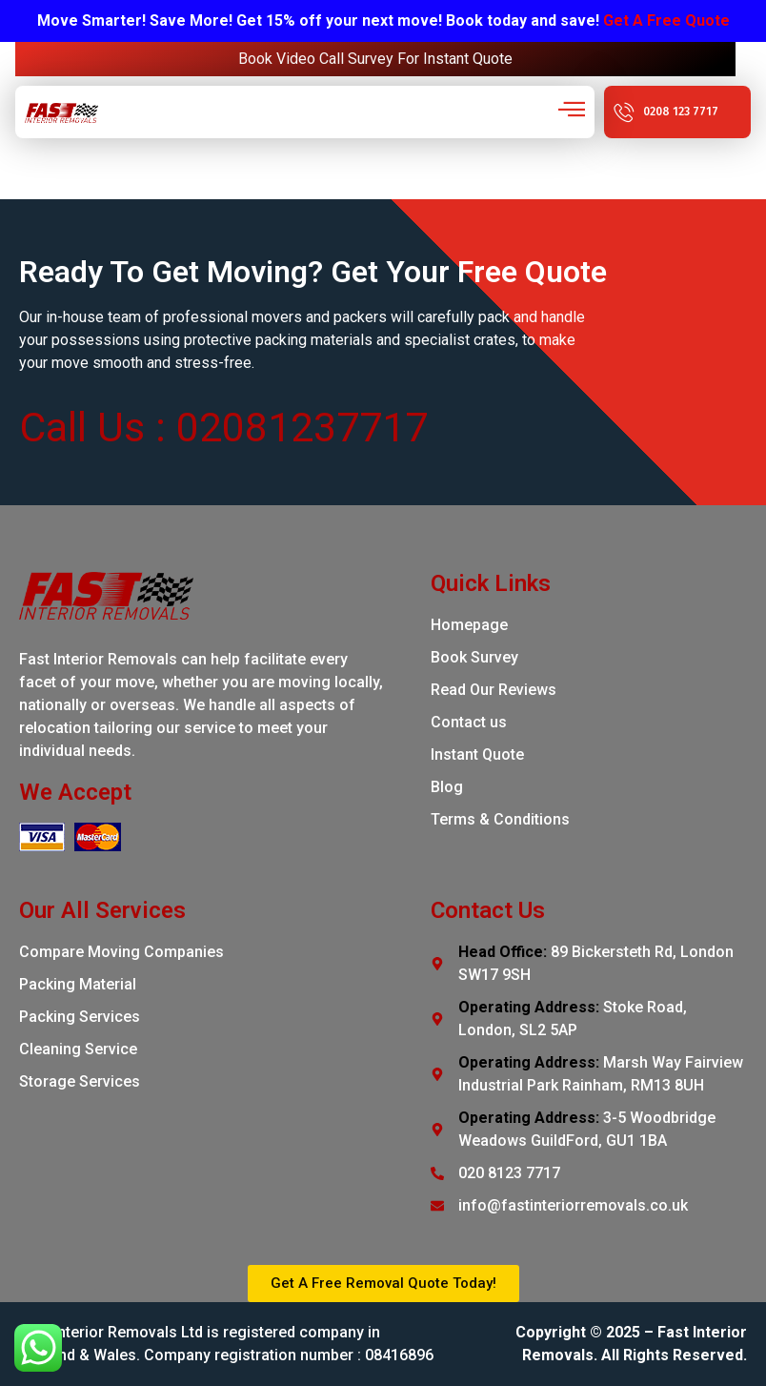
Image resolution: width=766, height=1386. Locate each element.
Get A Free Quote (666, 20)
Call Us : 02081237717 (223, 427)
